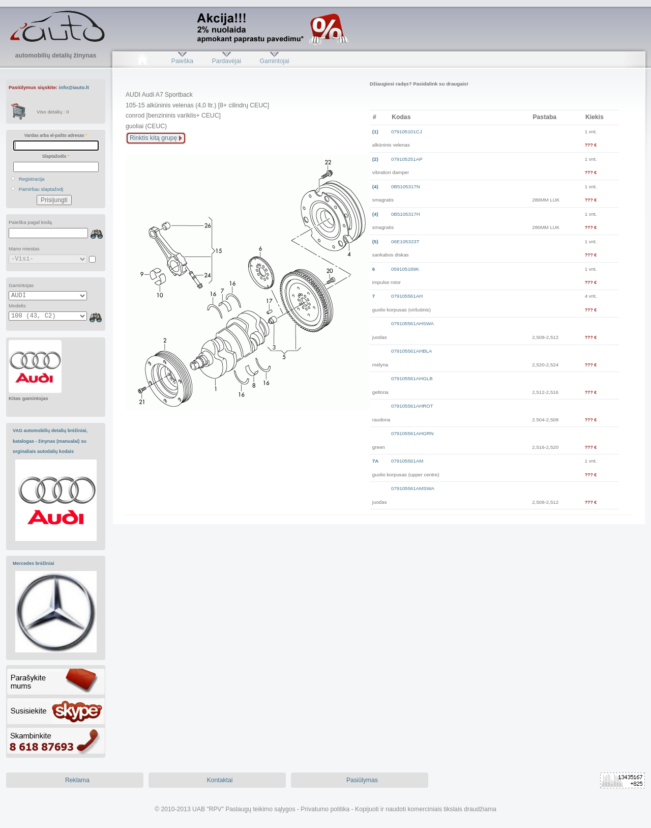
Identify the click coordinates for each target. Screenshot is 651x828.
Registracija (32, 179)
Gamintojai (274, 61)
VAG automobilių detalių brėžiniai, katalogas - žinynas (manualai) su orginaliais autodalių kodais (50, 441)
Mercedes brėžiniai (33, 563)
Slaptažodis (55, 156)
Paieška (182, 61)
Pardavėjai (226, 61)
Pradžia (142, 61)
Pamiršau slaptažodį (41, 189)
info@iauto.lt (74, 87)
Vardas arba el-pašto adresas (55, 135)
